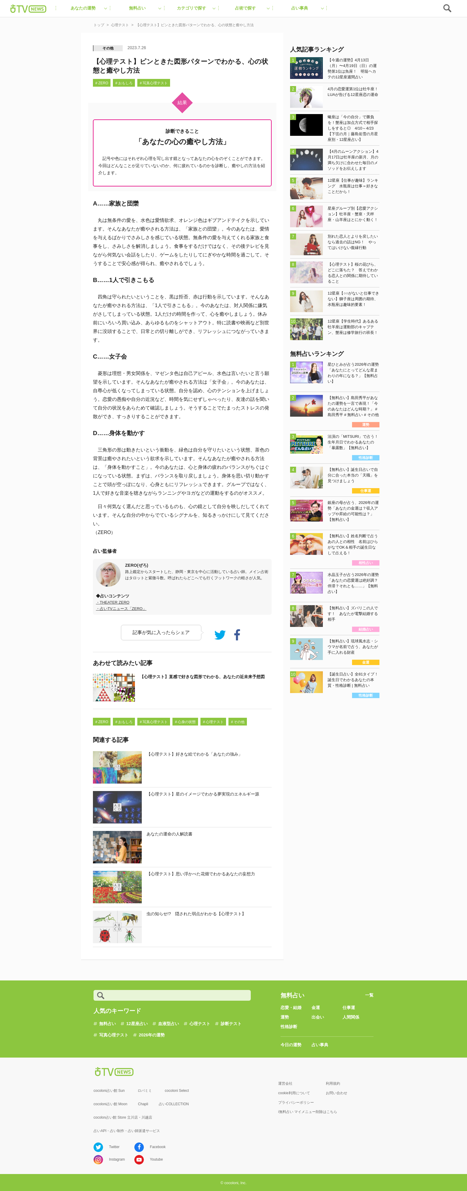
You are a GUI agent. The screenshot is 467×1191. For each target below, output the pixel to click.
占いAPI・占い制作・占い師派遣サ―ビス (127, 1131)
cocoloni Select (177, 1091)
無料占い (107, 1023)
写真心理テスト (113, 1035)
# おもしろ (124, 83)
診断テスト (231, 1023)
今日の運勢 (291, 1044)
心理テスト (199, 1023)
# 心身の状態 (185, 722)
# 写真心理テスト (154, 83)
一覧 (369, 995)
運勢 (285, 1017)
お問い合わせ (336, 1093)
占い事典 (320, 1044)
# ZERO (101, 83)
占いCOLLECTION (174, 1104)
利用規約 (333, 1083)
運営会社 (285, 1083)
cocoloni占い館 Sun (109, 1091)
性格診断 (289, 1026)
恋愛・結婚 (291, 1007)
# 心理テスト (213, 722)
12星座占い (137, 1023)
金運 (316, 1007)
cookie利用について (294, 1093)
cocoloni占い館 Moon (110, 1104)
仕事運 (349, 1007)
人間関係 (351, 1017)
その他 (108, 48)
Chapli (143, 1104)
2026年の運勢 (152, 1035)
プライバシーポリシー (296, 1102)
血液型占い (168, 1023)
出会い (318, 1017)
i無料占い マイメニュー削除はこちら (307, 1112)
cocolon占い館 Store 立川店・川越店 (123, 1117)
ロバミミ (145, 1091)
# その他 (238, 722)
